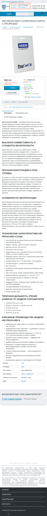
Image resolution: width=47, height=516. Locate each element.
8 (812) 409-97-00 (38, 6)
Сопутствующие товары (13, 117)
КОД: (25, 80)
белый (23, 381)
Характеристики (22, 113)
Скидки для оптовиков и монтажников (11, 83)
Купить (12, 88)
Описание (8, 113)
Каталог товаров (9, 14)
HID (30, 82)
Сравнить (14, 102)
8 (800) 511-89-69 (38, 8)
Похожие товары (30, 399)
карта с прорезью (27, 374)
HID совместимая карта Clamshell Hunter (21, 107)
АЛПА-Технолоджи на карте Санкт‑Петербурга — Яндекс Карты (23, 463)
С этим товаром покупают (12, 399)
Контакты (21, 1)
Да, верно (13, 7)
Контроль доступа (15, 27)
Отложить (7, 102)
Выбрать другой (22, 7)
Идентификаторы (28, 27)
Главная (4, 27)
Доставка (15, 1)
